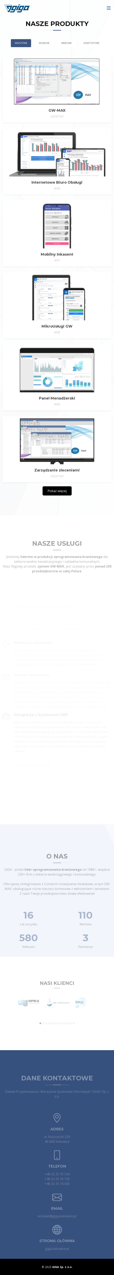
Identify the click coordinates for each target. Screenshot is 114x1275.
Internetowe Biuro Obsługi (57, 189)
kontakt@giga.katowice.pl (57, 1221)
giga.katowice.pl (57, 1254)
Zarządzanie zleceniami (57, 477)
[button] (43, 1020)
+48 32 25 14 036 (57, 1189)
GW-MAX (57, 118)
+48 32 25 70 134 (57, 1179)
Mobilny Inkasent (57, 261)
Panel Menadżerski (57, 405)
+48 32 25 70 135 (57, 1184)
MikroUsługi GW (57, 333)
